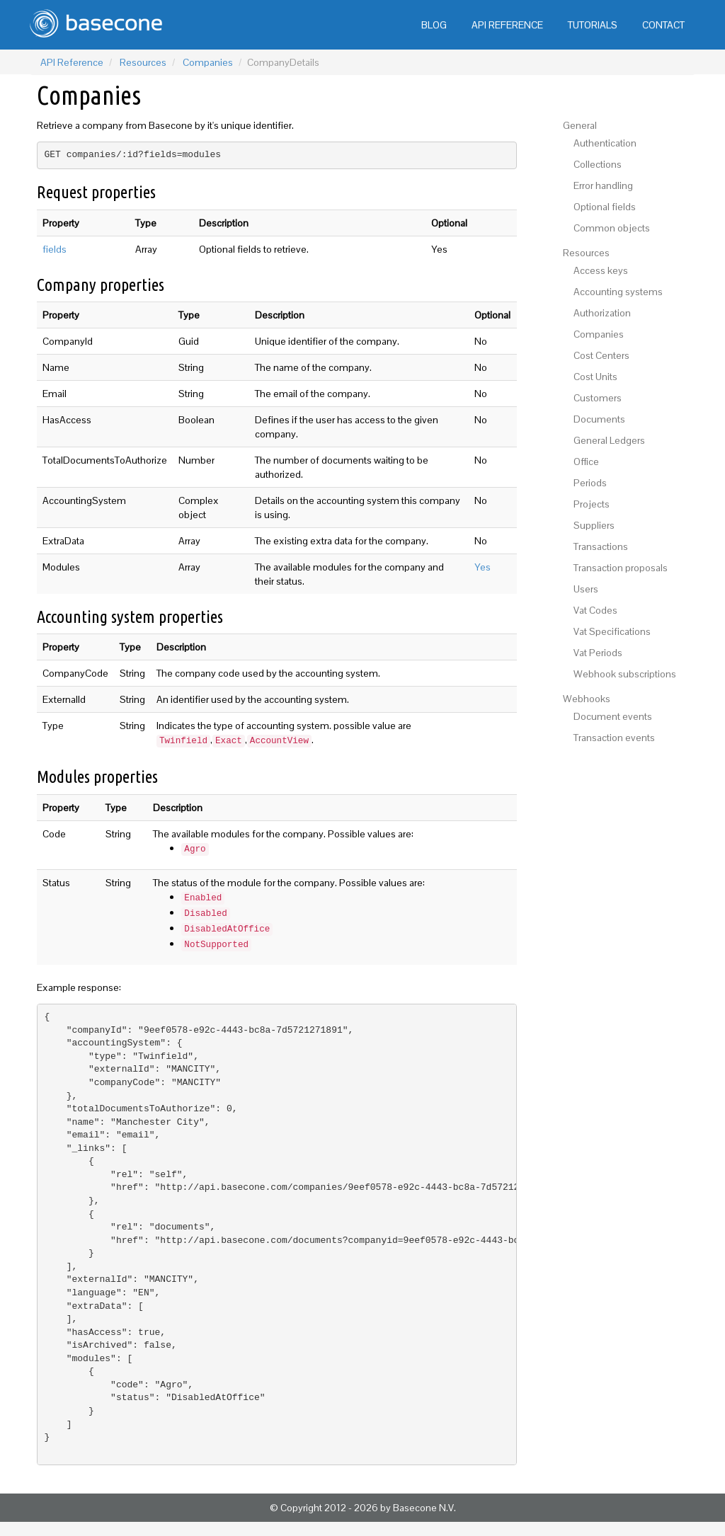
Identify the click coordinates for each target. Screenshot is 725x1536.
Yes (482, 567)
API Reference (71, 62)
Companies (208, 62)
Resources (143, 62)
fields (54, 249)
